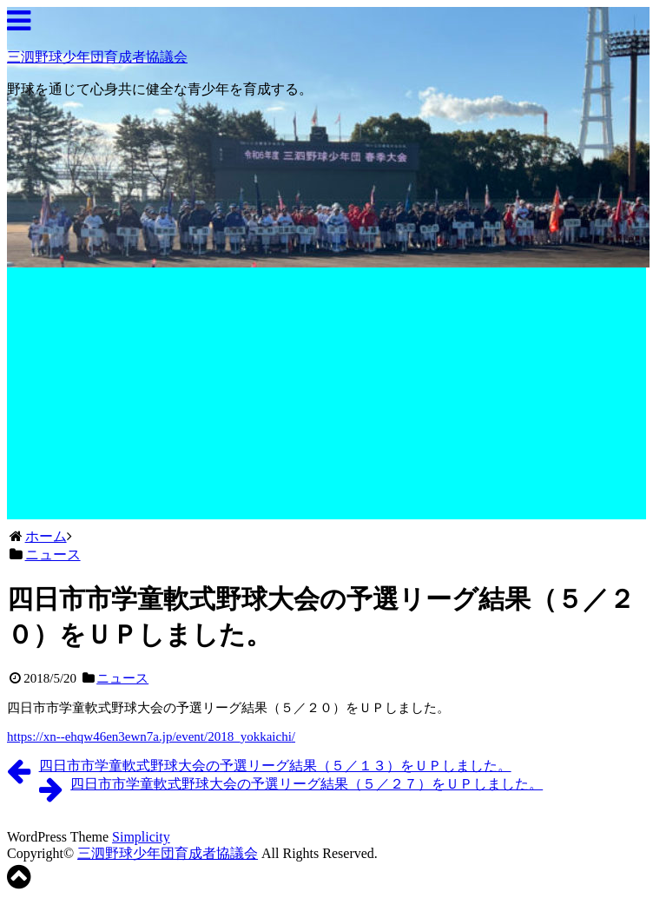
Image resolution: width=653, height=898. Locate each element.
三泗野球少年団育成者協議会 (97, 57)
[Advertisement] (328, 397)
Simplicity (141, 836)
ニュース (122, 678)
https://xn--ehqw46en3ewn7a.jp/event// (151, 736)
